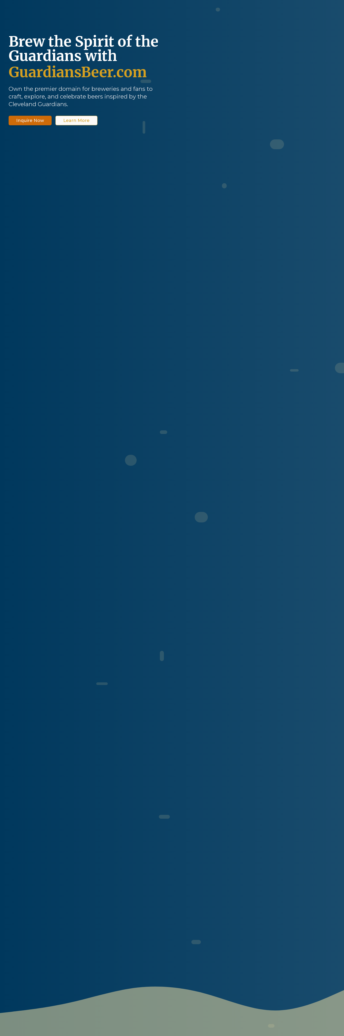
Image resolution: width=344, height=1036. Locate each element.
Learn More (76, 120)
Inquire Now (30, 120)
